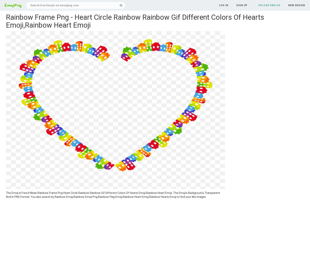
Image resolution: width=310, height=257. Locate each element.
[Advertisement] (115, 228)
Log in (223, 5)
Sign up (241, 5)
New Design (296, 5)
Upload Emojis (269, 5)
